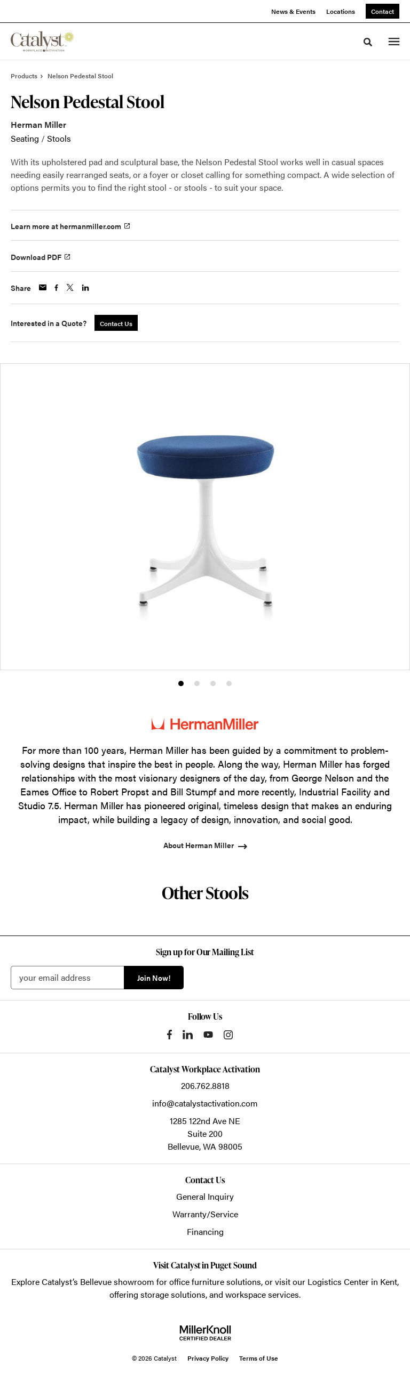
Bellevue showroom (117, 1281)
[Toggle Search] (368, 42)
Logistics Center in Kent (352, 1281)
